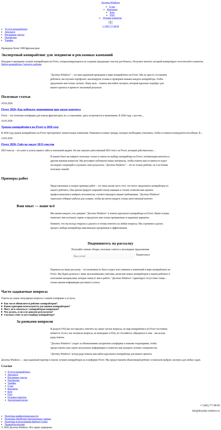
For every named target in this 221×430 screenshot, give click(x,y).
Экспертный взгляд (18, 400)
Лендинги (10, 32)
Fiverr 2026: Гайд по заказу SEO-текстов (27, 144)
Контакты (112, 9)
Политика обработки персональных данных (28, 418)
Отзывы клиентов (112, 18)
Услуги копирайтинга (16, 29)
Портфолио (11, 37)
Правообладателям (15, 424)
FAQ (112, 15)
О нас (112, 6)
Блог (112, 12)
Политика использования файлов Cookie (26, 421)
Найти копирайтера (11, 64)
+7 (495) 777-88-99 (110, 26)
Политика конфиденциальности (22, 416)
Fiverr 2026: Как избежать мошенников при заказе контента (41, 109)
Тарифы (9, 40)
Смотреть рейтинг (32, 64)
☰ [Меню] (110, 22)
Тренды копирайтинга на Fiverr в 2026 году (30, 127)
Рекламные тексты (14, 34)
